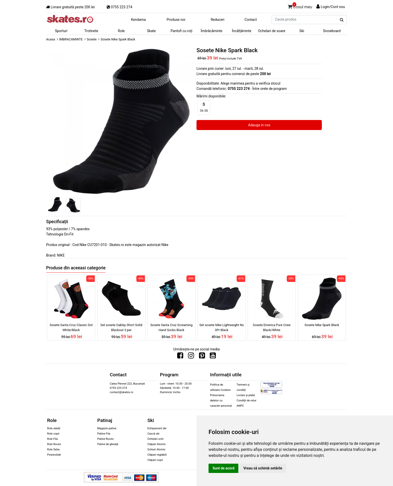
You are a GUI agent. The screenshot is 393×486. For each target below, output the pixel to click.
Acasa (50, 39)
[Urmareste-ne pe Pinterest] (202, 357)
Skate (151, 31)
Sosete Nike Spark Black (322, 325)
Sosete (91, 39)
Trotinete (91, 31)
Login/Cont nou (333, 7)
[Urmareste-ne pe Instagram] (191, 357)
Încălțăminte (241, 31)
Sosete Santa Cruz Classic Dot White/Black (71, 327)
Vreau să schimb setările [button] (262, 468)
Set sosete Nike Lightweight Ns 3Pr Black (221, 327)
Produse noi (176, 20)
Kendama (138, 20)
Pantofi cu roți (181, 31)
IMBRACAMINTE (71, 39)
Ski (302, 31)
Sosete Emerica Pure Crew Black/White (271, 327)
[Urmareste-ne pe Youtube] (213, 357)
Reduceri (218, 20)
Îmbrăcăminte (211, 31)
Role (121, 31)
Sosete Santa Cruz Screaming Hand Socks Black (171, 327)
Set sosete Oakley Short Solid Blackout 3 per (121, 327)
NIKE (61, 255)
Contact (251, 20)
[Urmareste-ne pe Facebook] (180, 357)
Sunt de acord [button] (223, 468)
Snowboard (332, 31)
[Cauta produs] (342, 20)
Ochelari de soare (271, 31)
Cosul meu (300, 6)
